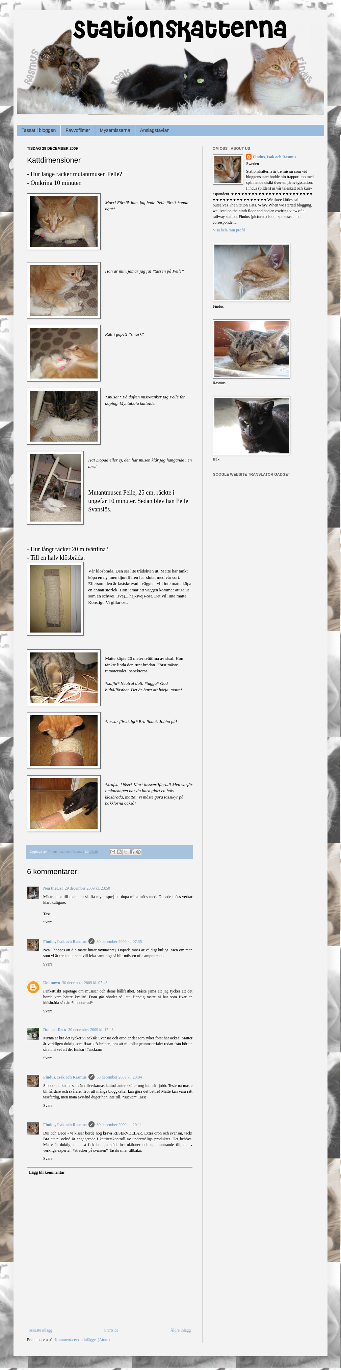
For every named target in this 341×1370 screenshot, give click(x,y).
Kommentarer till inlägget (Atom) (82, 1339)
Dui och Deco (54, 1029)
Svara (47, 922)
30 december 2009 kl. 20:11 (119, 1124)
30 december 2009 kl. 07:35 (119, 941)
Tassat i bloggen (39, 130)
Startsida (111, 1330)
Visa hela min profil (229, 230)
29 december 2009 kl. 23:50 (87, 888)
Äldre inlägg (180, 1330)
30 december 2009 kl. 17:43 (90, 1029)
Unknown (51, 982)
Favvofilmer (77, 130)
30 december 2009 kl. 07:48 (84, 982)
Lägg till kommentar (47, 1172)
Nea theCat (53, 888)
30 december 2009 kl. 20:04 (119, 1077)
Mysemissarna (115, 130)
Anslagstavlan (154, 130)
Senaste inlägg (40, 1330)
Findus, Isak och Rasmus (64, 941)
